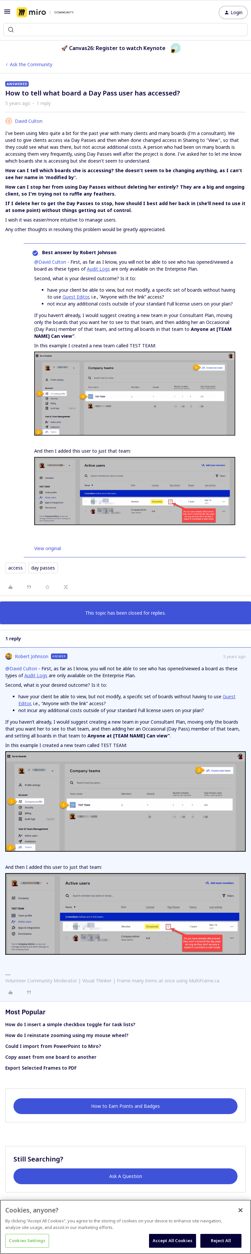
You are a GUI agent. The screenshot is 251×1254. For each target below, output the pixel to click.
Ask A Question (125, 1176)
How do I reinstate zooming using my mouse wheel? (66, 1035)
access (15, 568)
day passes (43, 568)
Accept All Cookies (172, 1240)
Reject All (221, 1240)
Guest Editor (76, 297)
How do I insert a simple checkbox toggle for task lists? (70, 1024)
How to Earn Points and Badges (125, 1106)
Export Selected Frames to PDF (41, 1068)
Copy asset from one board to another (50, 1057)
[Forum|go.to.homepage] (45, 12)
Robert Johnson (31, 656)
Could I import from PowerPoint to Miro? (53, 1046)
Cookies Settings (27, 1240)
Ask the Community (31, 64)
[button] (7, 14)
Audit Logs (98, 269)
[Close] (240, 1210)
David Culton (28, 121)
